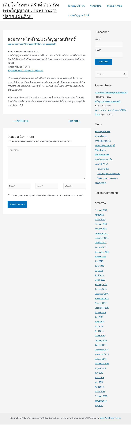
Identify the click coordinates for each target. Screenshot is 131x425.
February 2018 (101, 397)
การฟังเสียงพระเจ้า (103, 142)
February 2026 (101, 211)
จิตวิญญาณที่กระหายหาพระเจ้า (109, 102)
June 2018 (99, 379)
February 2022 (101, 225)
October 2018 (101, 360)
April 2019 (99, 332)
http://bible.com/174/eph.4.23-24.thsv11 (26, 70)
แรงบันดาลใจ (101, 184)
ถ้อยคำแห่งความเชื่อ (104, 160)
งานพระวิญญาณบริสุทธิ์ (78, 15)
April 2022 (99, 216)
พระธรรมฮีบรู (103, 170)
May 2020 (99, 272)
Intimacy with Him (76, 6)
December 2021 (102, 234)
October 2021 (101, 244)
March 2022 (100, 220)
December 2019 (102, 295)
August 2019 (100, 313)
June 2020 (99, 267)
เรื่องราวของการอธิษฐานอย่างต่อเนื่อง (111, 94)
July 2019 (99, 318)
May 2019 (99, 327)
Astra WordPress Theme (110, 419)
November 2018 (102, 355)
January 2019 (101, 346)
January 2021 (101, 248)
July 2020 (99, 262)
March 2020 (100, 281)
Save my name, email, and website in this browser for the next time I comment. (47, 198)
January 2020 (101, 290)
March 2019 (100, 337)
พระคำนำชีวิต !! (102, 165)
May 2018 (99, 383)
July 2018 (99, 374)
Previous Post (21, 121)
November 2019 (102, 299)
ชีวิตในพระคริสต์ (111, 6)
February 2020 (101, 286)
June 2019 (99, 323)
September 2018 (102, 365)
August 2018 (100, 369)
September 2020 (102, 253)
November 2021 (102, 239)
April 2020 (99, 276)
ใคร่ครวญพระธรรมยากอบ (109, 175)
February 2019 (101, 341)
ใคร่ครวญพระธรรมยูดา (107, 179)
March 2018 (100, 393)
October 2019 (101, 304)
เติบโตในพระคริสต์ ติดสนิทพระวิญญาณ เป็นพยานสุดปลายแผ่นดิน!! (31, 10)
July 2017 (99, 406)
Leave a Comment (16, 44)
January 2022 (101, 230)
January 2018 (101, 402)
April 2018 (99, 388)
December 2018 (102, 351)
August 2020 (100, 258)
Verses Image (101, 137)
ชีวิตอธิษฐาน (94, 6)
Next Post (74, 121)
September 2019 (102, 309)
